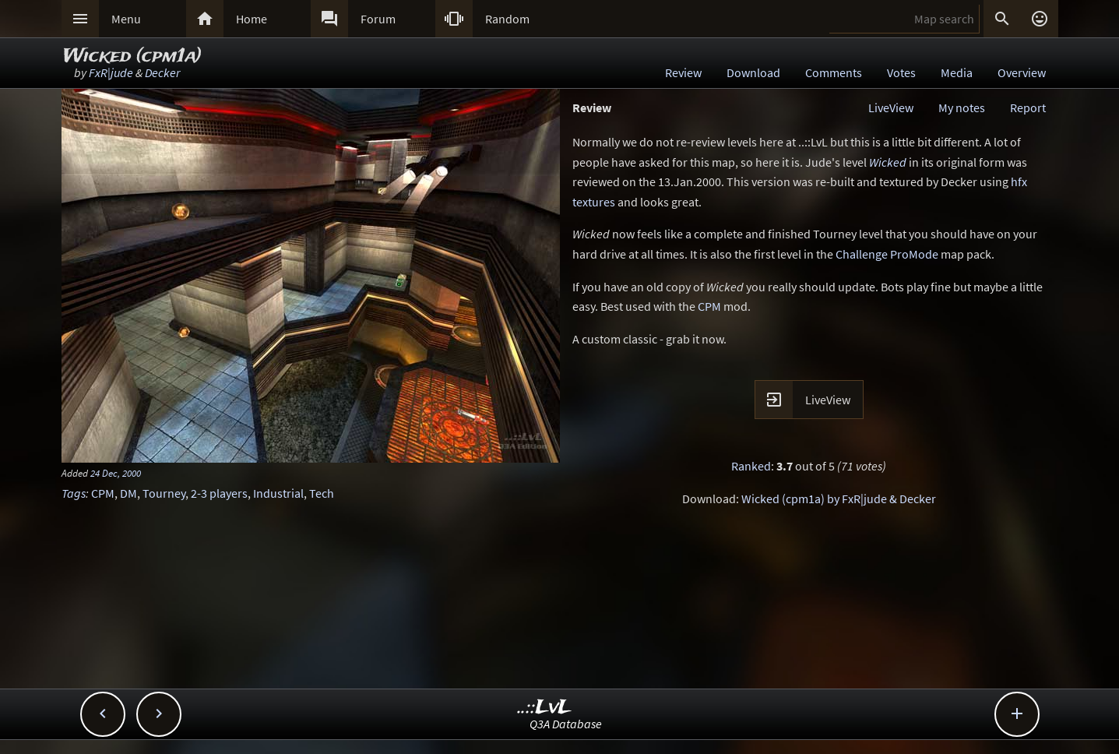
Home (251, 18)
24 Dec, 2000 (115, 473)
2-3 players (219, 493)
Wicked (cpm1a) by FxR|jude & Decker (838, 498)
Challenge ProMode (887, 254)
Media (957, 72)
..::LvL (545, 707)
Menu (126, 18)
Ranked (751, 466)
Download (753, 72)
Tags (74, 493)
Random (507, 18)
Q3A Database (566, 723)
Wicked (887, 162)
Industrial (278, 493)
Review (683, 72)
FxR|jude (111, 72)
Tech (321, 493)
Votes (901, 72)
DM (128, 493)
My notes (961, 107)
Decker (162, 72)
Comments (833, 72)
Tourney (164, 493)
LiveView (890, 107)
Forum (378, 18)
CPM (102, 493)
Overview (1022, 72)
